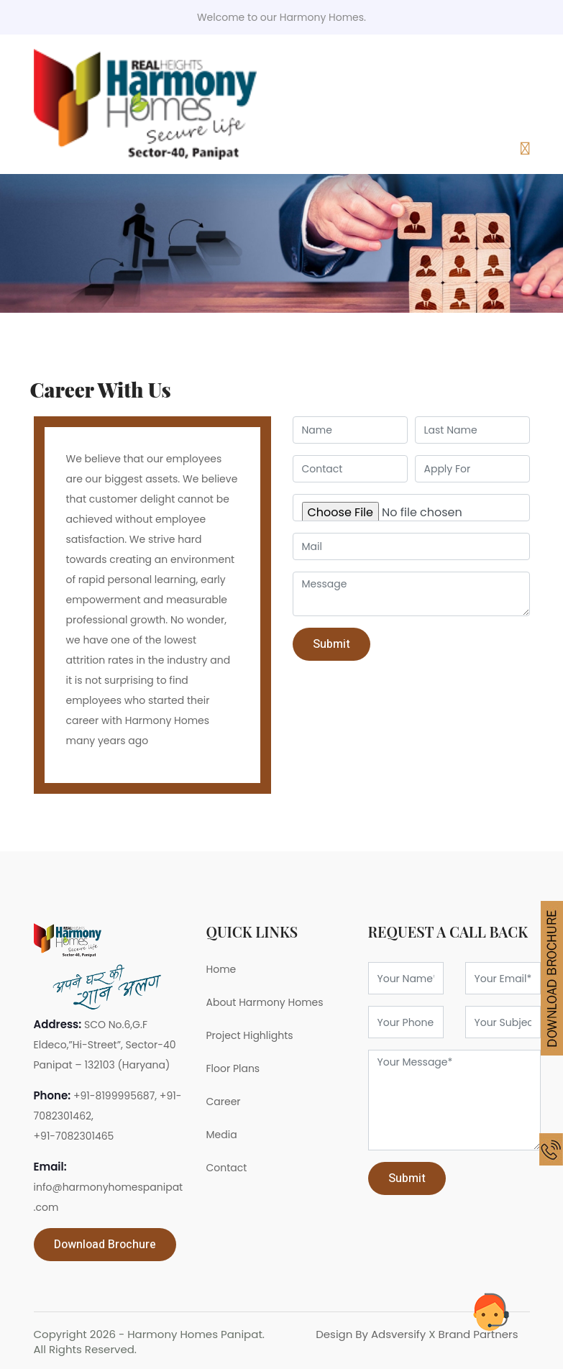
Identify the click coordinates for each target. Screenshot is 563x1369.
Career (223, 1101)
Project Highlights (249, 1035)
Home (221, 969)
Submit (407, 1178)
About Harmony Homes (265, 1002)
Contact (226, 1167)
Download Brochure (105, 1244)
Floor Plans (233, 1068)
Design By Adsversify (372, 1334)
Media (221, 1134)
